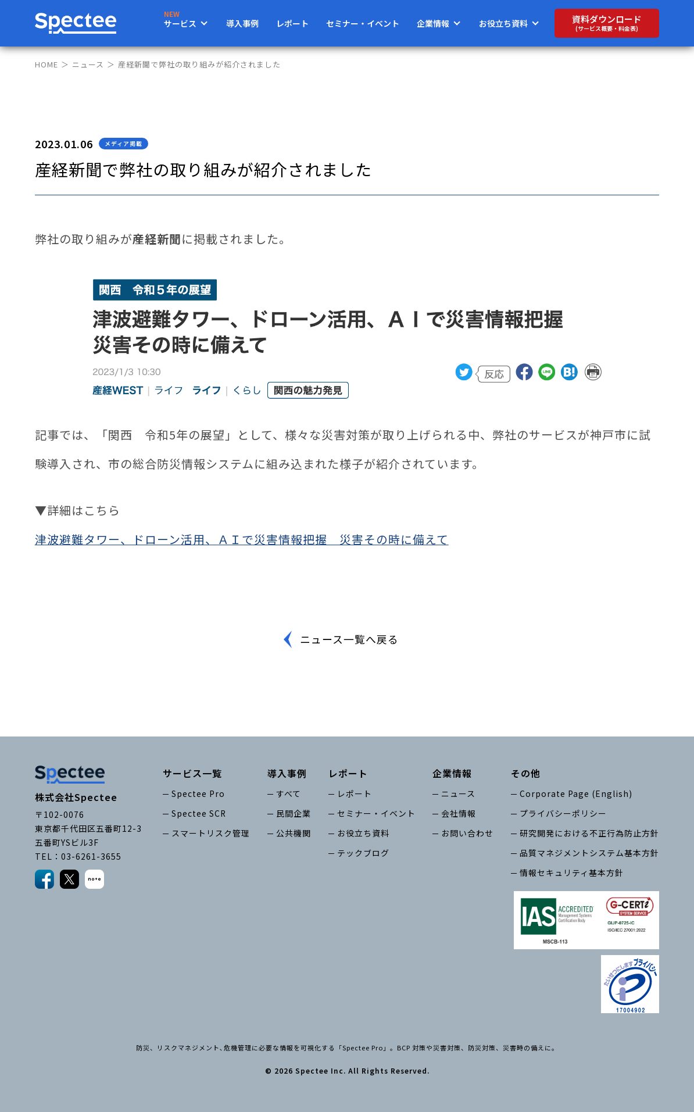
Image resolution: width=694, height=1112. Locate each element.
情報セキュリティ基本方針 (572, 872)
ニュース (88, 64)
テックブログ (363, 853)
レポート (292, 23)
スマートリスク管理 (210, 833)
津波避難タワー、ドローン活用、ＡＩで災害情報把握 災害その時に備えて (242, 539)
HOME (46, 64)
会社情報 (458, 813)
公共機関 (293, 833)
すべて (288, 794)
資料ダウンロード (607, 23)
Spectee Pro (198, 794)
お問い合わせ (467, 833)
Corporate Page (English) (576, 794)
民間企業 (293, 813)
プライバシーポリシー (563, 813)
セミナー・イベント (362, 23)
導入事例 (242, 23)
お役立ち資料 (363, 833)
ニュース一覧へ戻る (348, 639)
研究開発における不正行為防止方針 (589, 833)
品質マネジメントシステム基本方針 (589, 853)
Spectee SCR (199, 813)
